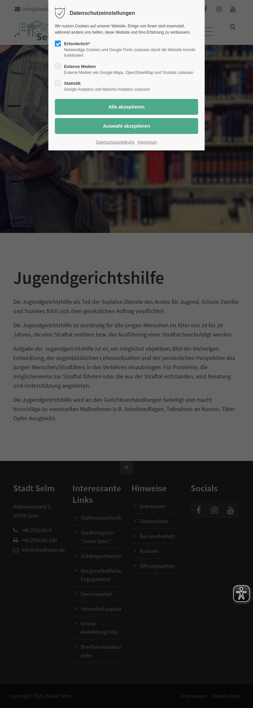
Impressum (147, 142)
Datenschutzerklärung (115, 142)
